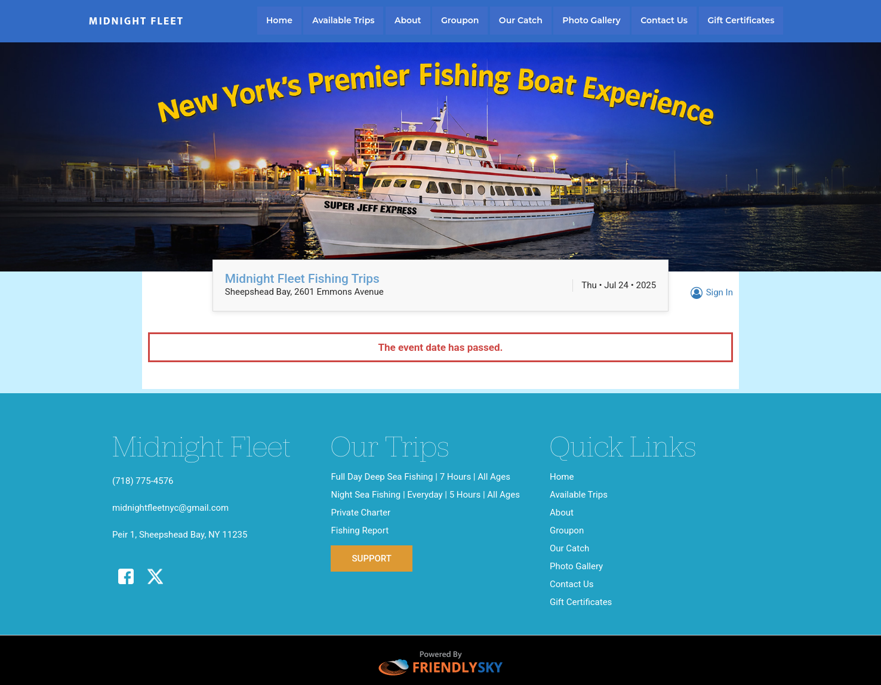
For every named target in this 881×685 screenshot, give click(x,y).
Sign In (710, 292)
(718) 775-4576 (143, 481)
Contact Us (664, 20)
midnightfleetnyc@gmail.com (170, 507)
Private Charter (360, 512)
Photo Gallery (591, 20)
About (408, 20)
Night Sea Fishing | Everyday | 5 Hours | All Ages (425, 494)
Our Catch (521, 20)
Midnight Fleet (136, 21)
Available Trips (343, 20)
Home (279, 20)
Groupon (460, 20)
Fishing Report (360, 530)
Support (371, 558)
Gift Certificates (741, 20)
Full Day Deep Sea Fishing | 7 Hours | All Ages (420, 476)
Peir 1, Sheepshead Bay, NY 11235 (179, 534)
